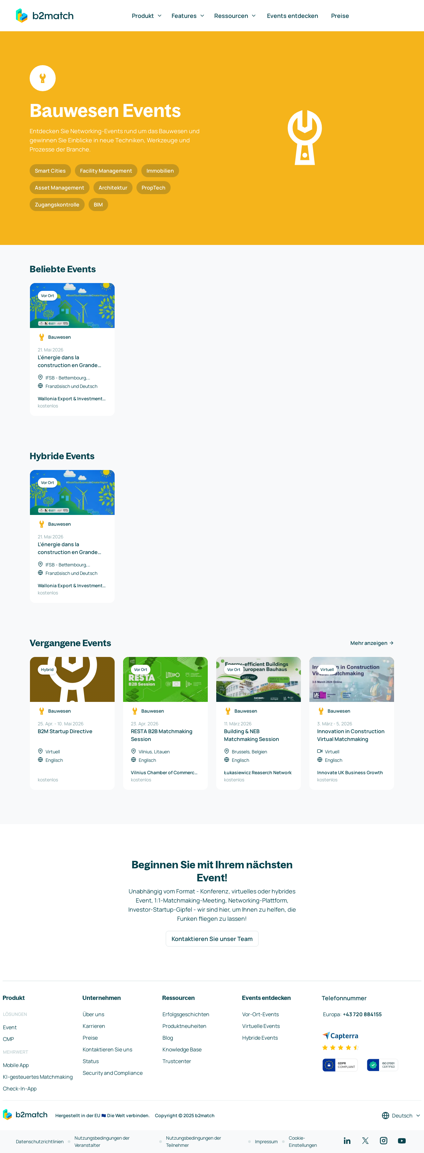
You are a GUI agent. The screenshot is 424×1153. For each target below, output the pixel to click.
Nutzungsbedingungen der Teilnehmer (193, 1141)
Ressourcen (235, 16)
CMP (8, 1039)
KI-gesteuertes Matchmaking (38, 1076)
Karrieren (94, 1026)
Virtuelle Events (261, 1026)
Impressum (266, 1141)
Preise (340, 16)
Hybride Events (260, 1037)
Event (10, 1027)
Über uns (93, 1014)
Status (91, 1061)
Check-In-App (19, 1088)
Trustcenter (177, 1061)
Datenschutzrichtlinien (40, 1141)
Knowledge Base (182, 1049)
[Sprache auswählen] (401, 1115)
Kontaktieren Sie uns (107, 1049)
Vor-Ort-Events (260, 1014)
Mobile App (16, 1065)
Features (188, 16)
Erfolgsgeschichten (186, 1014)
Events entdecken (292, 16)
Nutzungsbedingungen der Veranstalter (102, 1141)
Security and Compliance (113, 1072)
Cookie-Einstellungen (303, 1141)
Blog (168, 1037)
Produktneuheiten (184, 1026)
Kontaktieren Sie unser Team (212, 939)
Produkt (147, 16)
